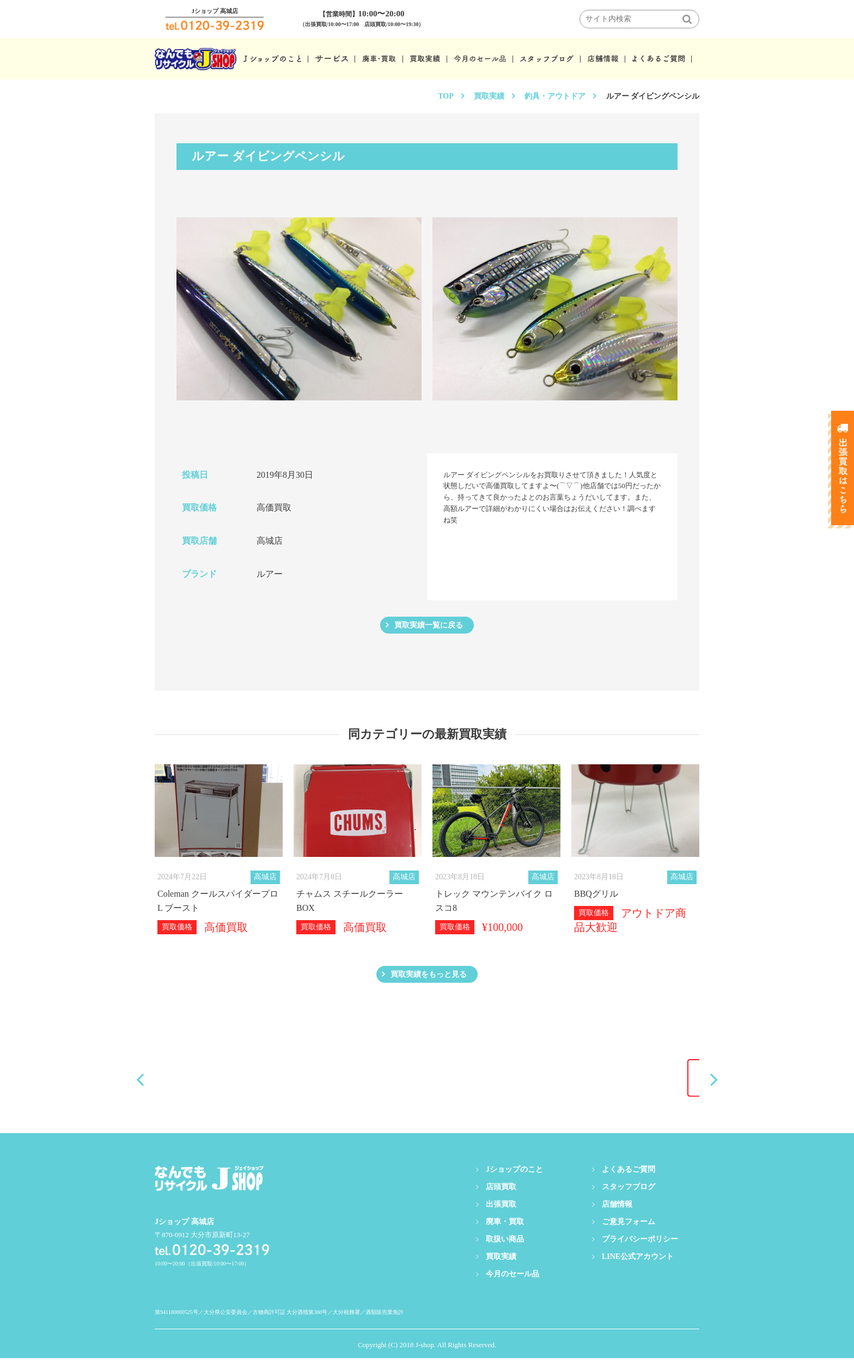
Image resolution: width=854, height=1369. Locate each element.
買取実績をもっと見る (428, 982)
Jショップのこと (514, 1180)
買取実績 (489, 96)
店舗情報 (617, 1215)
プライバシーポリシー (640, 1250)
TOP (446, 96)
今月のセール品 (512, 1285)
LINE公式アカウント (638, 1267)
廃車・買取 (505, 1232)
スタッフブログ (628, 1198)
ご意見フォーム (628, 1232)
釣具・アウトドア (554, 96)
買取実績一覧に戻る (428, 627)
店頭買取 (501, 1198)
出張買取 (501, 1215)
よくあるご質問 (628, 1180)
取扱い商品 (505, 1250)
